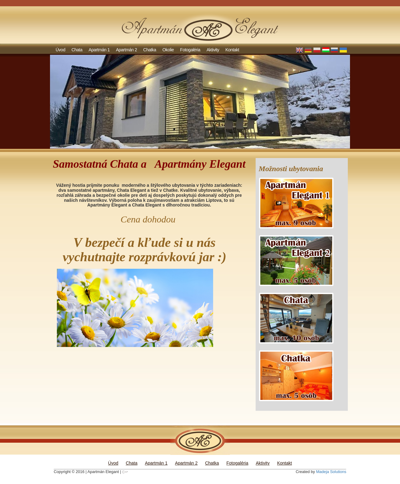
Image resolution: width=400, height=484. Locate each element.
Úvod (60, 49)
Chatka (149, 49)
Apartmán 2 (126, 49)
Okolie (168, 49)
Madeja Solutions (331, 472)
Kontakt (232, 49)
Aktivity (213, 49)
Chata (77, 49)
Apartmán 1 (99, 49)
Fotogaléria (190, 49)
